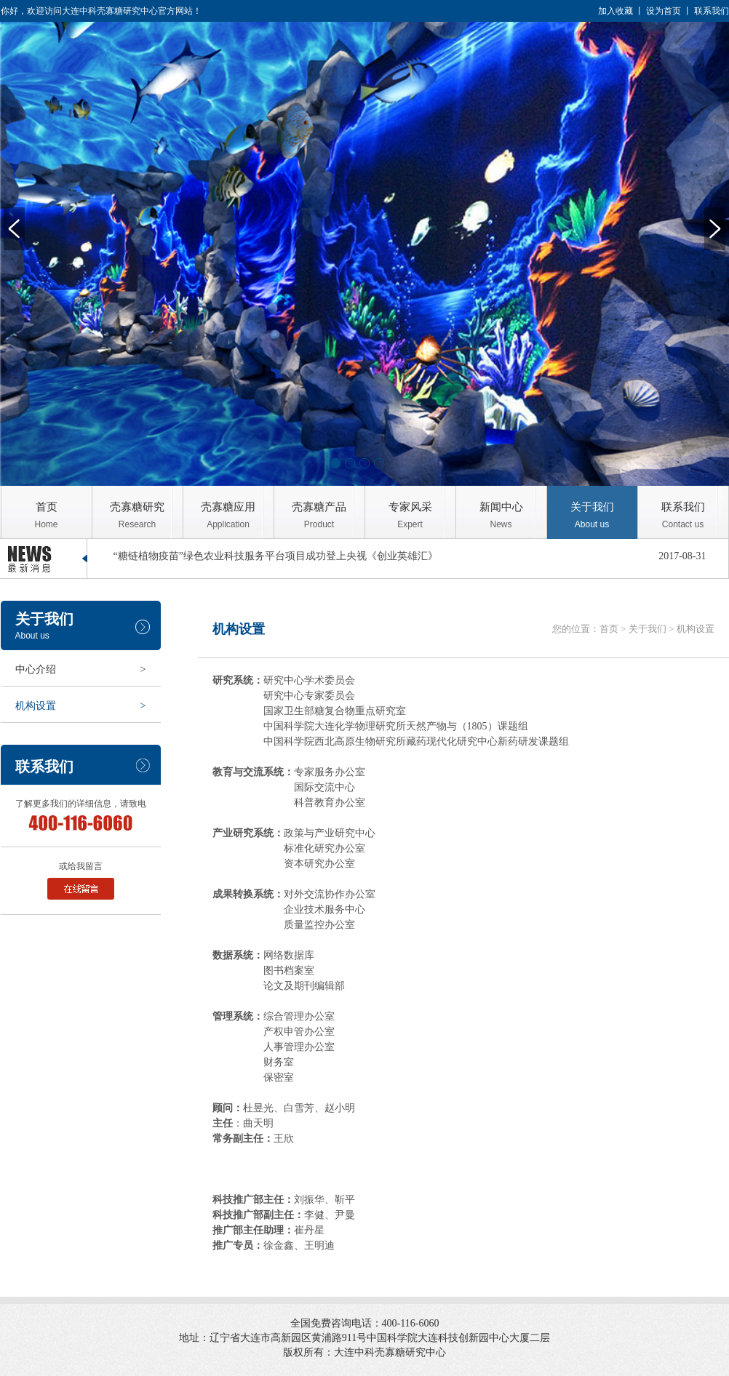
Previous (14, 228)
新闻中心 (501, 515)
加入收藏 (615, 11)
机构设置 (80, 705)
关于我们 (592, 515)
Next (714, 228)
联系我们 (711, 11)
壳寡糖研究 (137, 515)
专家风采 (410, 515)
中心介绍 (80, 669)
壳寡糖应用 (228, 515)
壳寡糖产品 (319, 515)
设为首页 (663, 11)
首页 (46, 515)
